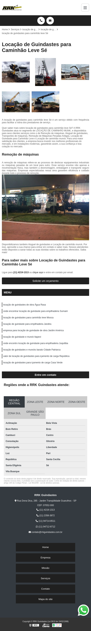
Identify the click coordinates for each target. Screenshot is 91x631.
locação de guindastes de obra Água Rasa (24, 304)
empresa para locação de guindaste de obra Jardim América (33, 330)
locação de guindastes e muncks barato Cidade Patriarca (31, 349)
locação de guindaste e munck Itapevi (22, 337)
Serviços (45, 578)
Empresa (45, 557)
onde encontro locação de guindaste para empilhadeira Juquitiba (35, 343)
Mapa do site (45, 599)
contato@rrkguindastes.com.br (45, 532)
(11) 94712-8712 (45, 526)
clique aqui (37, 272)
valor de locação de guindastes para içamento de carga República (36, 356)
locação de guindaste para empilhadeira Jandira (27, 324)
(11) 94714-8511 (45, 521)
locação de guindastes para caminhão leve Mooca (28, 317)
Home (45, 547)
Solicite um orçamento (45, 280)
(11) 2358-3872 (45, 515)
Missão (45, 568)
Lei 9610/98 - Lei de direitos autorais (44, 483)
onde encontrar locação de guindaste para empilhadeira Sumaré (35, 311)
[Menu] (85, 7)
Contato (45, 588)
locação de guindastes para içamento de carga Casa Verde (33, 362)
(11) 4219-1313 (21, 272)
